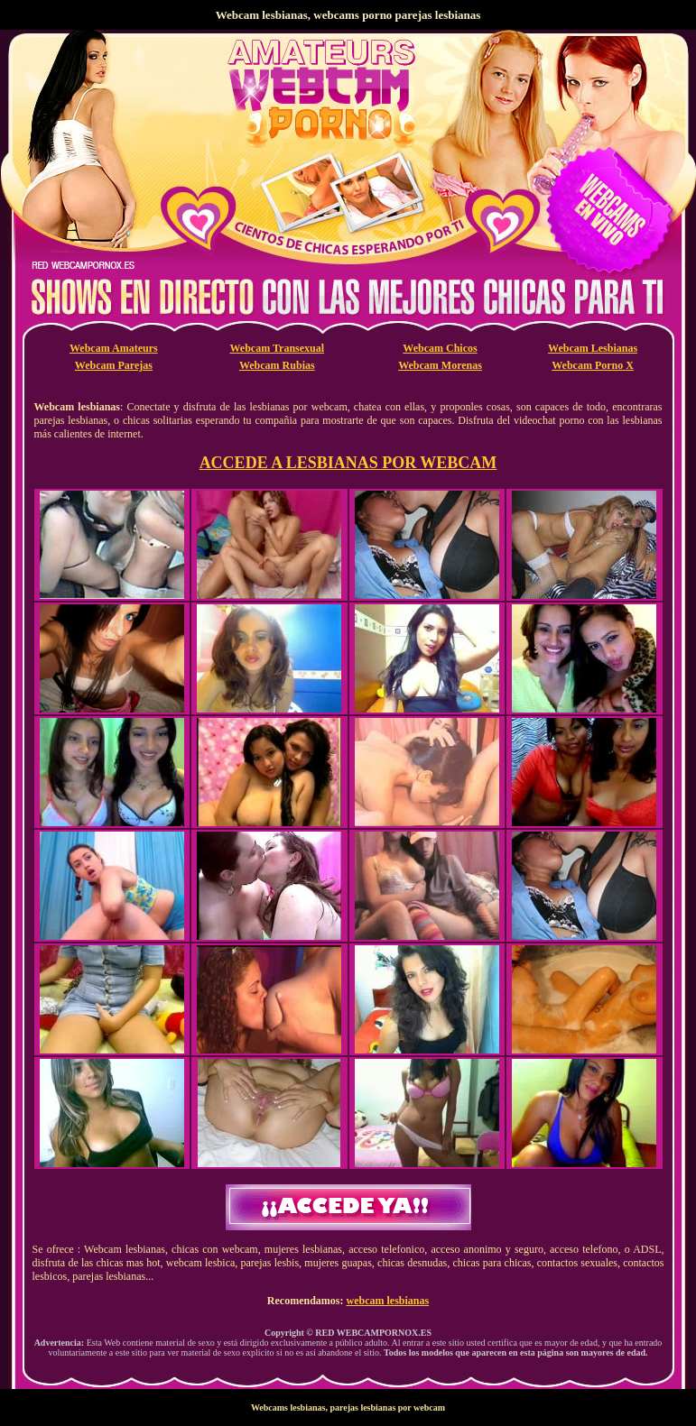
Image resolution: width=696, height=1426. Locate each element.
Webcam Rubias (277, 365)
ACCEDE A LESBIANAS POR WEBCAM (348, 463)
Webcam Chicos (440, 348)
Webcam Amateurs (114, 348)
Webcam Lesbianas (592, 348)
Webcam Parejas (114, 365)
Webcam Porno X (593, 365)
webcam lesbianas (387, 1300)
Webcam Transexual (277, 348)
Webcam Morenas (440, 365)
